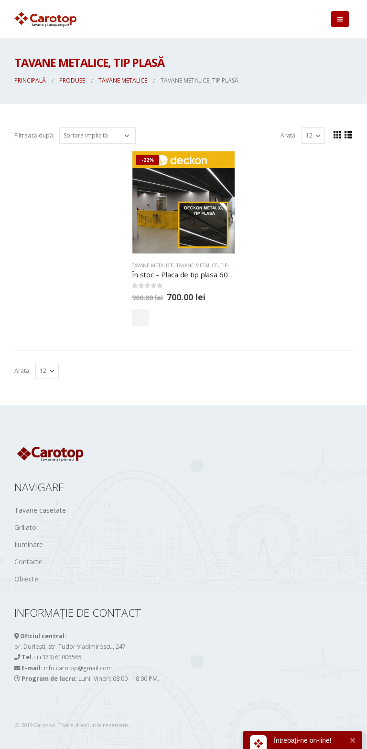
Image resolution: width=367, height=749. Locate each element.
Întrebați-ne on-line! (303, 740)
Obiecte (26, 578)
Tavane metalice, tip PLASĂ (209, 265)
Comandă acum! (174, 318)
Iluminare (28, 544)
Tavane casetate (40, 510)
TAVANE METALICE (152, 265)
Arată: (289, 135)
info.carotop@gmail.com (78, 668)
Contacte (28, 561)
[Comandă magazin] (97, 135)
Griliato (25, 527)
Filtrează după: (34, 135)
